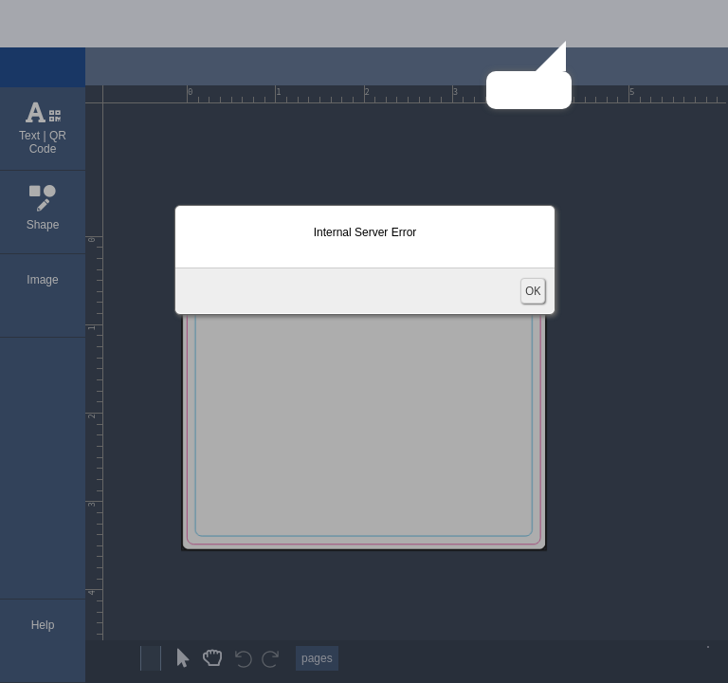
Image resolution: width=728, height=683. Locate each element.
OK (532, 291)
